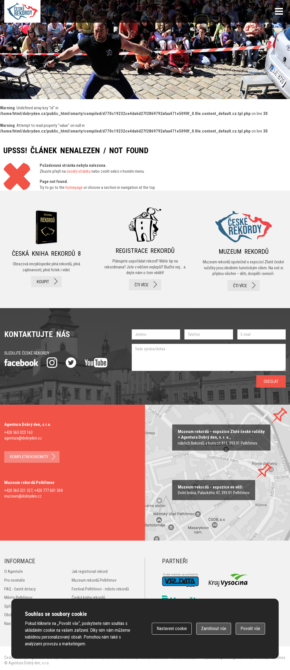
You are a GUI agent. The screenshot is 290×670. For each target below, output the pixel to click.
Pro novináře (14, 580)
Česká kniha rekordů (88, 597)
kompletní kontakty (29, 456)
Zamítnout (213, 628)
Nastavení (172, 628)
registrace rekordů (145, 249)
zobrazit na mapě (221, 437)
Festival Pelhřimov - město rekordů (100, 589)
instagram (52, 362)
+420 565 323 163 (18, 432)
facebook (21, 362)
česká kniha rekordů (46, 249)
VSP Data (180, 580)
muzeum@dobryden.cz (23, 496)
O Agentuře (13, 571)
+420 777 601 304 (48, 490)
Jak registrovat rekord (90, 571)
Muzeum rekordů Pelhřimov (94, 580)
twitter (71, 362)
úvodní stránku (79, 171)
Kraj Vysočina (228, 580)
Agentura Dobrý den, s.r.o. (29, 663)
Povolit (250, 628)
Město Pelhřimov (18, 597)
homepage (74, 187)
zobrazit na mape (213, 490)
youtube (96, 363)
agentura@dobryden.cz (23, 438)
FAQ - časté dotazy (20, 589)
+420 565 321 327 (18, 490)
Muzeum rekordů (243, 249)
